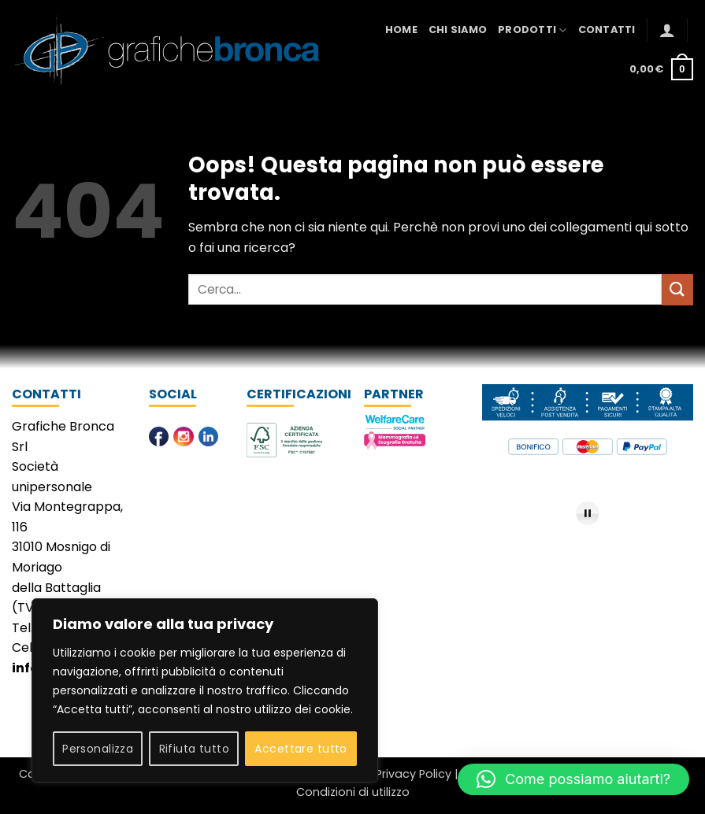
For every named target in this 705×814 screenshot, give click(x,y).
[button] (667, 30)
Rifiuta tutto (194, 749)
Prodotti (532, 30)
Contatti (607, 29)
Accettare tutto (300, 749)
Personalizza (97, 749)
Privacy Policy (413, 774)
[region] (205, 690)
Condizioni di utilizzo (353, 792)
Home (401, 29)
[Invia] (677, 289)
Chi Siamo (458, 29)
